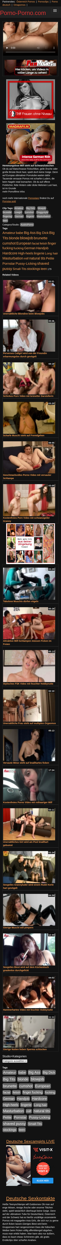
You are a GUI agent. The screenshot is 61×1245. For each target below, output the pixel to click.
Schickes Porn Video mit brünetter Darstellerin (28, 396)
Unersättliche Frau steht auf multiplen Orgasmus (29, 723)
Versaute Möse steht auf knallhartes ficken (26, 763)
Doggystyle (42, 212)
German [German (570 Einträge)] (30, 248)
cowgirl (18, 212)
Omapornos (19, 5)
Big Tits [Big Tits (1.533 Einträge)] (9, 1079)
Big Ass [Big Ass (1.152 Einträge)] (30, 233)
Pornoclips (43, 1)
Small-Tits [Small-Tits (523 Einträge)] (19, 269)
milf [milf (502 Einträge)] (26, 258)
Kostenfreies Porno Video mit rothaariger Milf (27, 802)
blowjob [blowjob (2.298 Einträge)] (26, 238)
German (19, 216)
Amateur (19, 208)
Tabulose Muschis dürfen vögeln (20, 601)
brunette (7, 212)
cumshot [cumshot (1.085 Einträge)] (9, 243)
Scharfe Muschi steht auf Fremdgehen (23, 435)
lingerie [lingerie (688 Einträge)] (39, 253)
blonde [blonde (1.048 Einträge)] (14, 238)
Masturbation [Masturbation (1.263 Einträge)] (12, 258)
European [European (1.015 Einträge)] (23, 243)
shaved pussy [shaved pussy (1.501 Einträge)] (14, 1124)
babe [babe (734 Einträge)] (19, 233)
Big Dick (30, 208)
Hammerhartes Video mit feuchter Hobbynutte (28, 1009)
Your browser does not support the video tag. (30, 39)
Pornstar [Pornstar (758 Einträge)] (8, 263)
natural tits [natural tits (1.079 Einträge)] (37, 258)
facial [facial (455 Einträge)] (35, 243)
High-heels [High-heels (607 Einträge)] (25, 253)
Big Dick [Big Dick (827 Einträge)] (42, 233)
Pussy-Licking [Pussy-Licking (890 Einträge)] (26, 263)
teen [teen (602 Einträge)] (44, 269)
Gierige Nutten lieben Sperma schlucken (25, 1049)
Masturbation (43, 216)
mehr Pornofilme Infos (13, 191)
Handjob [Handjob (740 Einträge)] (42, 248)
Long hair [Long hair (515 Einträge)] (51, 253)
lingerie (30, 216)
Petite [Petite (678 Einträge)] (50, 258)
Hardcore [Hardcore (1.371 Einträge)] (9, 253)
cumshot (29, 212)
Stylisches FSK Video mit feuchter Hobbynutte (28, 683)
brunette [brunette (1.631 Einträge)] (40, 238)
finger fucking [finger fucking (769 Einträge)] (32, 1092)
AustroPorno (27, 224)
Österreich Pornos (25, 1)
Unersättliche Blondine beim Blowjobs (24, 313)
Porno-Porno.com (23, 13)
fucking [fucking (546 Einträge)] (19, 248)
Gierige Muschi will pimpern (18, 927)
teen (5, 220)
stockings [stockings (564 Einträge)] (33, 269)
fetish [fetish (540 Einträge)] (43, 243)
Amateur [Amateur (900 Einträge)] (8, 233)
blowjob (42, 208)
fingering (7, 216)
